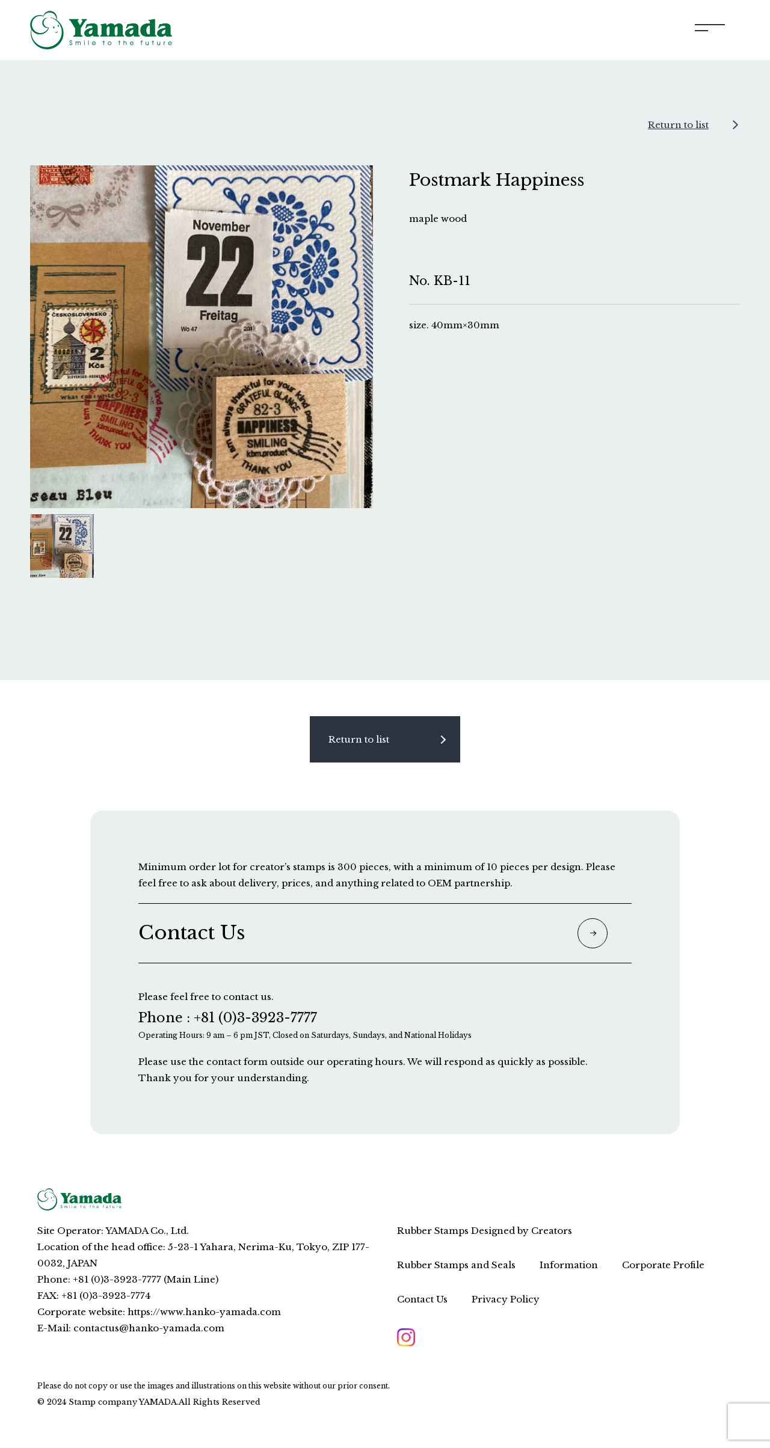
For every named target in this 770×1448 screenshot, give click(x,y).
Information (569, 1265)
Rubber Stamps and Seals (456, 1265)
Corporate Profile (663, 1265)
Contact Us (422, 1299)
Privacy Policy (506, 1299)
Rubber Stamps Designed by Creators (484, 1230)
